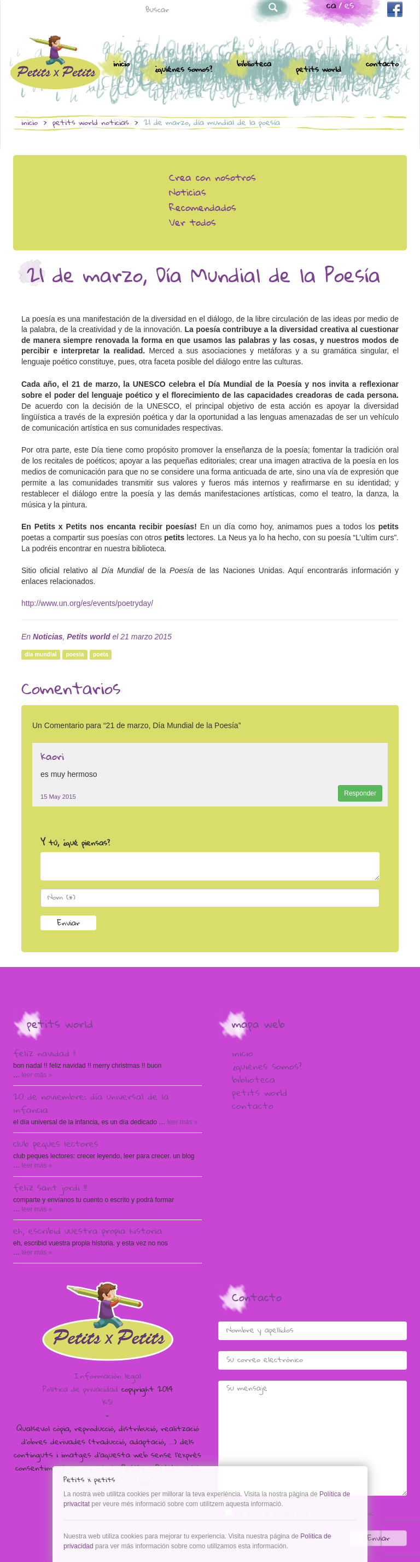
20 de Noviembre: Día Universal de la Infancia (91, 1104)
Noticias (115, 123)
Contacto (382, 64)
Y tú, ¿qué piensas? (75, 843)
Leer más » (36, 1075)
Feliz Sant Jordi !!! (50, 1189)
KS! (107, 1403)
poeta (100, 654)
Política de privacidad (80, 1390)
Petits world (318, 70)
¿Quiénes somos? (183, 70)
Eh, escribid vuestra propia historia (87, 1232)
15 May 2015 (58, 796)
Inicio (121, 64)
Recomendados (202, 209)
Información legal (107, 1376)
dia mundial (40, 654)
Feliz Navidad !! (44, 1054)
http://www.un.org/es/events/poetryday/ (87, 603)
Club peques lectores (55, 1145)
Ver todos (192, 223)
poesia (75, 654)
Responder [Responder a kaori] (360, 793)
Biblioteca (254, 64)
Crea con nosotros (212, 178)
